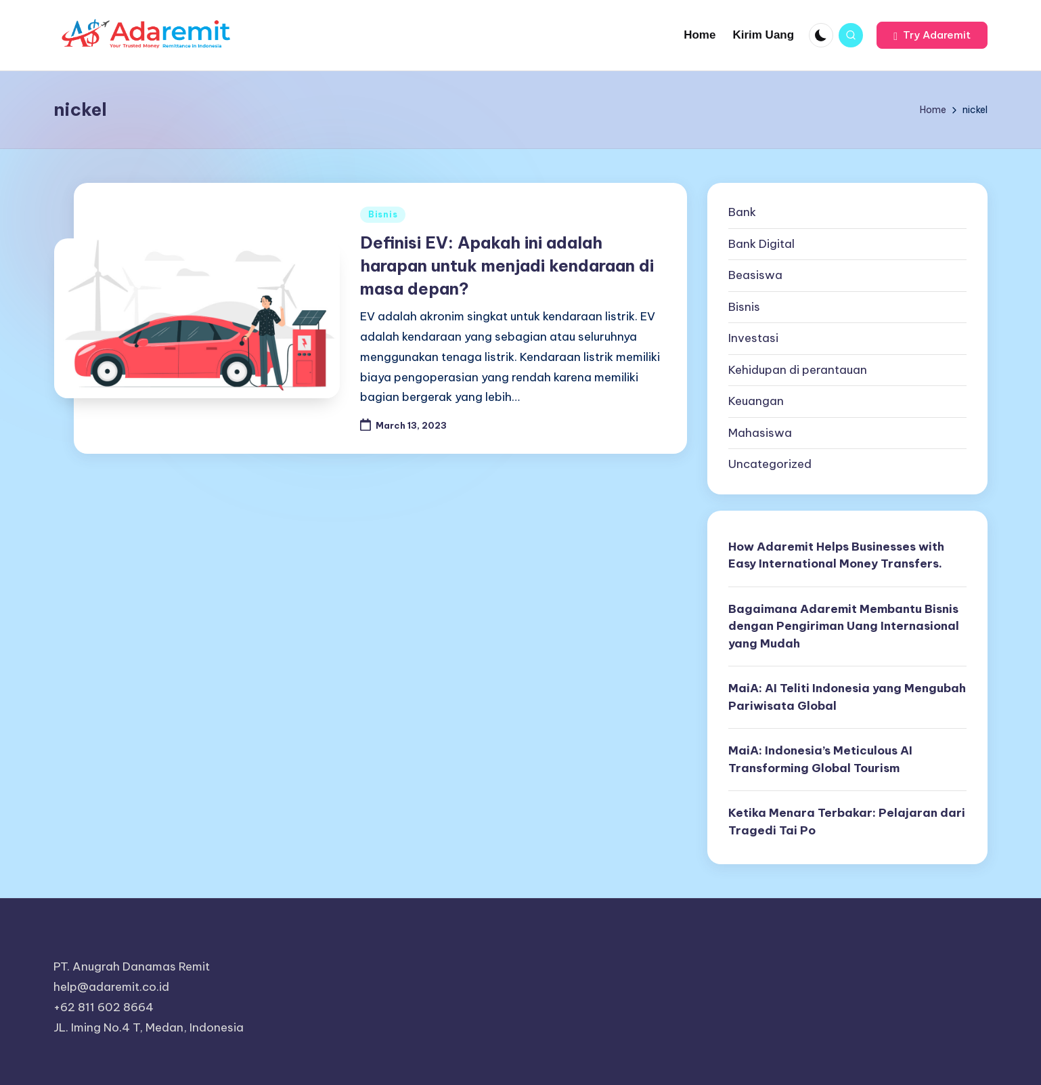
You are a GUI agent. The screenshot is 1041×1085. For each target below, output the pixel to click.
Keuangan (756, 400)
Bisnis (382, 214)
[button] (932, 35)
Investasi (753, 338)
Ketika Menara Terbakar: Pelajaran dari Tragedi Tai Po (846, 821)
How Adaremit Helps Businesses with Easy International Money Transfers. (836, 555)
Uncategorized (770, 463)
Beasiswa (755, 275)
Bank (742, 212)
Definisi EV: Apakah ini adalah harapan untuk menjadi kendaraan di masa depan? (507, 265)
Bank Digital (761, 243)
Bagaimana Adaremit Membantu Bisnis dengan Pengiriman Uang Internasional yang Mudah (843, 626)
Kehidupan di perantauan (797, 369)
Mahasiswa (760, 432)
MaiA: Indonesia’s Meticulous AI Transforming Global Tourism (820, 759)
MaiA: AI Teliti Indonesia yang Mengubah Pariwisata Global (847, 697)
